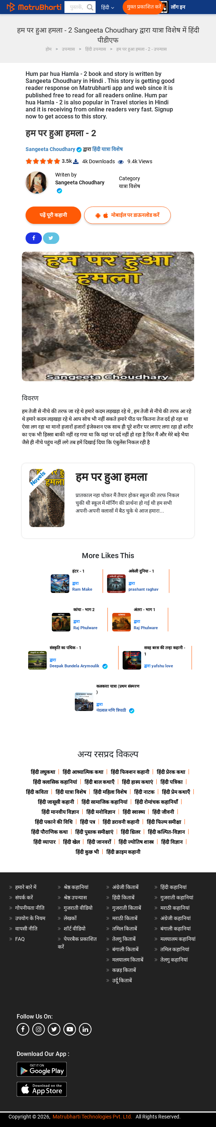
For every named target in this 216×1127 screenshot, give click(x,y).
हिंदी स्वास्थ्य (134, 812)
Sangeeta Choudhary (54, 149)
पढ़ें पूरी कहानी (53, 215)
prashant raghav (144, 589)
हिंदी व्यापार (44, 842)
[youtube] (69, 1029)
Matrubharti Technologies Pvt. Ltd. (92, 1117)
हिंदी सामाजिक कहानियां (104, 802)
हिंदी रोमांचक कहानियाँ (156, 802)
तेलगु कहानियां (174, 960)
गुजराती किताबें (126, 908)
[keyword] (80, 7)
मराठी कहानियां (175, 908)
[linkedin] (85, 1029)
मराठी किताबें (124, 918)
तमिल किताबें (124, 929)
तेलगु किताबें (124, 939)
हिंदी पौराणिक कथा (49, 832)
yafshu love (162, 666)
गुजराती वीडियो (78, 908)
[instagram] (38, 1029)
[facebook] (23, 1029)
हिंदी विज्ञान (172, 842)
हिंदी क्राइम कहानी (123, 852)
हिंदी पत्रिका (171, 782)
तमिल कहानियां (174, 949)
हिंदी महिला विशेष (110, 792)
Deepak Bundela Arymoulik (79, 666)
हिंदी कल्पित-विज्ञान (166, 832)
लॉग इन (178, 7)
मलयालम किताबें (127, 960)
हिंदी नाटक (144, 792)
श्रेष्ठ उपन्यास (75, 897)
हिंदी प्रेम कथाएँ (176, 792)
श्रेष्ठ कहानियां (76, 887)
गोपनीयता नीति (29, 908)
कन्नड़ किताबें (124, 970)
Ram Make (82, 589)
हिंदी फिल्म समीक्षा (164, 822)
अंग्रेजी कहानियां (175, 918)
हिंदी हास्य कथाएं (137, 782)
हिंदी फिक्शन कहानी (130, 772)
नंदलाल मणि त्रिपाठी (115, 711)
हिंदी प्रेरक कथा (171, 772)
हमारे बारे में (25, 887)
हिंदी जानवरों (99, 842)
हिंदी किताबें (123, 897)
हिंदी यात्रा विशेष (107, 149)
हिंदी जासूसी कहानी (56, 802)
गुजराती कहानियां (176, 897)
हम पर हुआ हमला (111, 476)
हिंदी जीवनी (163, 812)
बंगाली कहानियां (175, 929)
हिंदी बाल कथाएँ (99, 782)
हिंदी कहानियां (173, 887)
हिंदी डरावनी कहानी (121, 822)
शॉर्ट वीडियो (75, 929)
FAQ (20, 939)
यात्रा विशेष (129, 186)
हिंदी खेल (71, 842)
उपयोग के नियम (30, 918)
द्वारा (75, 583)
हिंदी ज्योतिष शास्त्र (136, 842)
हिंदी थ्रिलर (130, 832)
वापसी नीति (26, 929)
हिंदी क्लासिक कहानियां (55, 782)
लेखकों (70, 918)
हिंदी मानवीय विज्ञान (60, 812)
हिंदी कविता (37, 792)
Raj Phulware (85, 627)
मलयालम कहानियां (178, 939)
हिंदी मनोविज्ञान (100, 812)
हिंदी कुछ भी (87, 852)
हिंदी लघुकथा (43, 772)
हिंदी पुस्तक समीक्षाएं (94, 832)
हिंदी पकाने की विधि (54, 822)
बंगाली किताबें (125, 949)
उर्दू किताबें (122, 980)
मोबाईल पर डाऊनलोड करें (127, 215)
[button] (90, 7)
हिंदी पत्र (87, 822)
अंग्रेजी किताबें (125, 887)
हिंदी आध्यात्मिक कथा (83, 772)
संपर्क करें (24, 897)
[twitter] (54, 1029)
